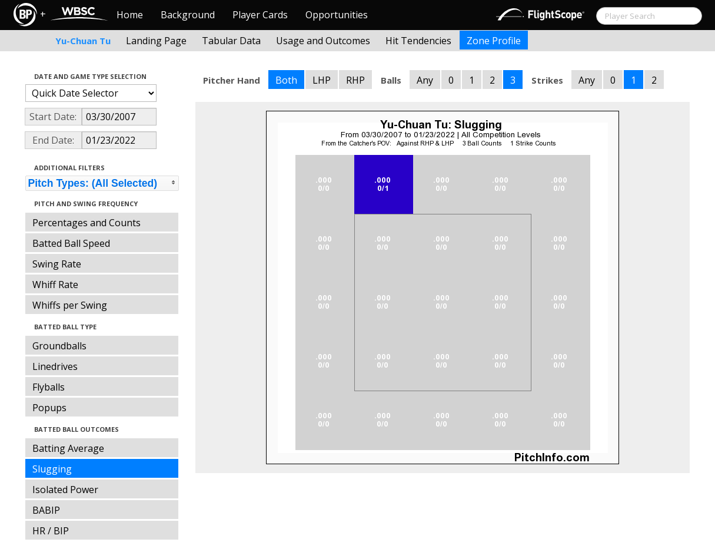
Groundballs (59, 345)
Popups (49, 407)
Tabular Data (231, 40)
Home (130, 14)
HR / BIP (50, 530)
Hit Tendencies (418, 40)
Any (425, 80)
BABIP (46, 510)
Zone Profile (494, 40)
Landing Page (156, 40)
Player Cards (260, 14)
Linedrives (55, 366)
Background (188, 14)
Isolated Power (65, 489)
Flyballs (48, 387)
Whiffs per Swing (69, 305)
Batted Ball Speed (71, 243)
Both (286, 80)
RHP (355, 80)
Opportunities (336, 14)
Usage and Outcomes (323, 40)
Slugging (52, 468)
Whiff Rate (55, 284)
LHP (321, 80)
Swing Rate (56, 263)
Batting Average (68, 448)
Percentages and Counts (86, 222)
